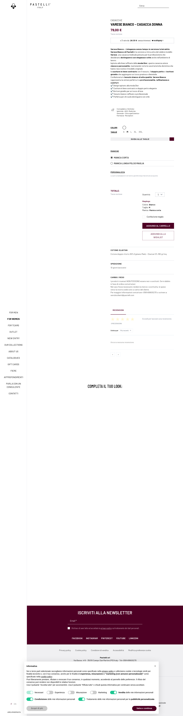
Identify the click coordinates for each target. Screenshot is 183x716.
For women (13, 319)
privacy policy (106, 628)
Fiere (14, 370)
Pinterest (107, 638)
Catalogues (13, 357)
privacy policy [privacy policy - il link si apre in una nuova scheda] (108, 671)
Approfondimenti (13, 377)
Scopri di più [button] (37, 708)
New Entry (13, 338)
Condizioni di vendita (99, 650)
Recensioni (118, 310)
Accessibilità (118, 650)
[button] (155, 666)
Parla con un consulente (13, 385)
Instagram (92, 638)
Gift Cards (13, 364)
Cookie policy (80, 650)
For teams (13, 325)
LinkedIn (133, 638)
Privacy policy (65, 650)
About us (13, 351)
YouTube (121, 638)
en (15, 704)
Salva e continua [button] (144, 708)
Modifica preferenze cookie (139, 650)
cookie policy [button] (46, 677)
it (11, 704)
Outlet (13, 331)
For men (13, 312)
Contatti (13, 393)
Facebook (77, 638)
